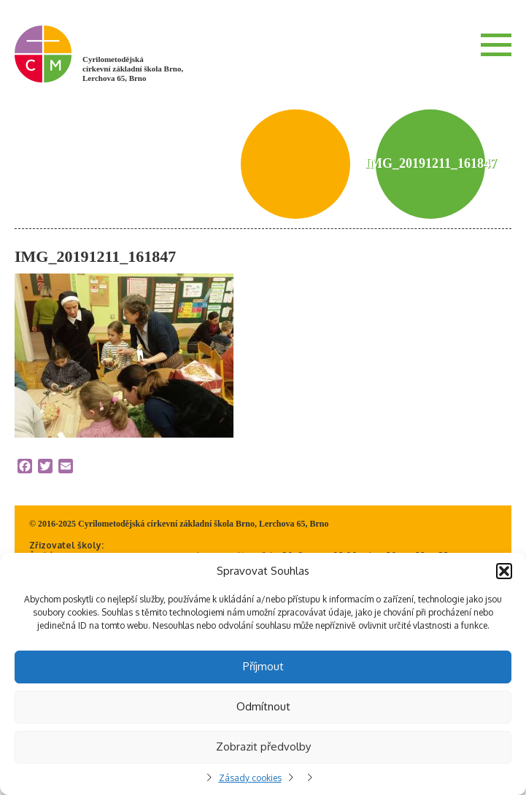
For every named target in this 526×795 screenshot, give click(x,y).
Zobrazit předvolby (263, 746)
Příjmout (263, 666)
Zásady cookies (250, 777)
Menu (496, 44)
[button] (504, 571)
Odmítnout (263, 706)
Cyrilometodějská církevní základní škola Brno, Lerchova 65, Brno (132, 68)
